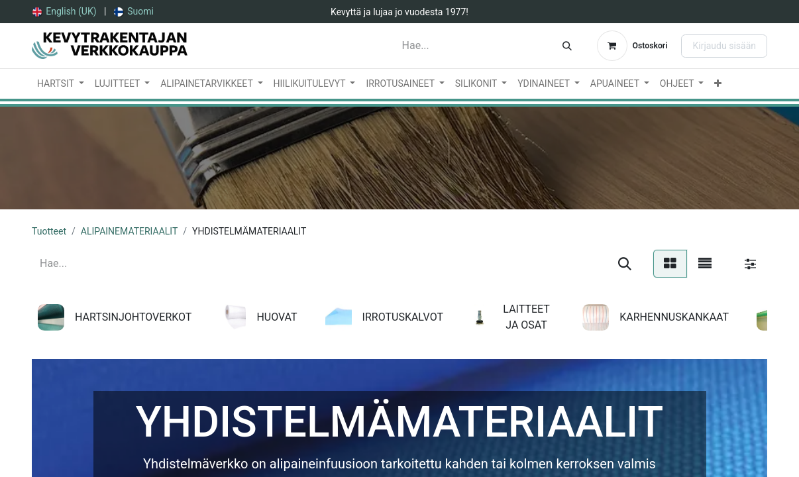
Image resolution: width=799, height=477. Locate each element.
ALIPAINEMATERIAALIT (129, 231)
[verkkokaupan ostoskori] (632, 46)
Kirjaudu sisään (724, 45)
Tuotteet (49, 231)
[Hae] (567, 46)
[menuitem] (64, 12)
